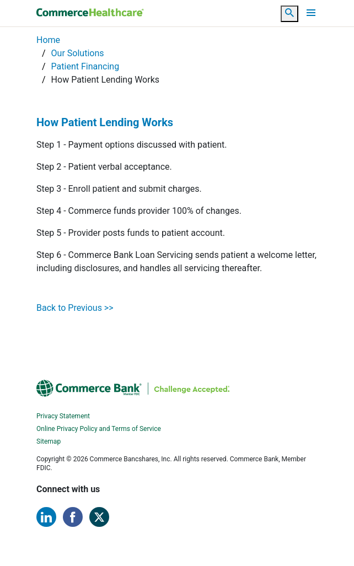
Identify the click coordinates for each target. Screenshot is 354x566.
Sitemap (48, 441)
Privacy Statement (63, 416)
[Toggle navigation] (311, 13)
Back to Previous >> (75, 308)
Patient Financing (85, 66)
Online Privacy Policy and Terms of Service (98, 429)
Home (48, 40)
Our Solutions (77, 53)
